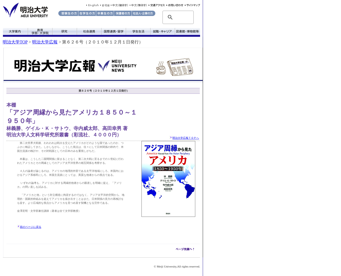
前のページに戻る (30, 226)
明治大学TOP (15, 42)
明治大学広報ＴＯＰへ (185, 137)
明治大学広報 (45, 42)
